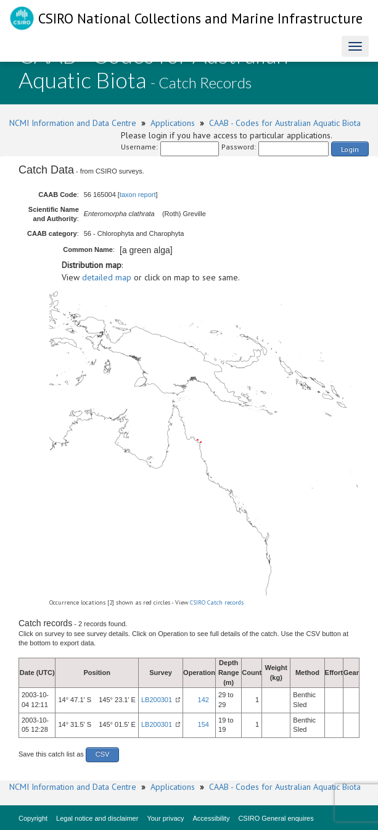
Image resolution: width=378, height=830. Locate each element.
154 (203, 724)
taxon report (138, 194)
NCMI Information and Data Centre (72, 122)
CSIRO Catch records (217, 602)
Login (350, 149)
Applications (172, 122)
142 (203, 699)
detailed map (106, 277)
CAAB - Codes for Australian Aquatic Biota (285, 122)
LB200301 (156, 699)
